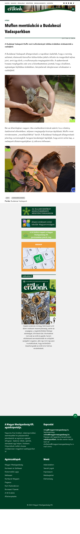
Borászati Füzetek (11, 489)
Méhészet (8, 475)
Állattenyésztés (10, 496)
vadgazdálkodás (18, 198)
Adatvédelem (49, 465)
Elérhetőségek (29, 3)
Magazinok (13, 3)
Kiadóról (7, 3)
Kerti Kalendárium (12, 486)
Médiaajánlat (21, 3)
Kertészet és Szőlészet (13, 468)
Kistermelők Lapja (12, 472)
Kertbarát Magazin (12, 479)
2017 (7, 198)
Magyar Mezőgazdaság (14, 465)
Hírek (7, 21)
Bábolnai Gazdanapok (40, 3)
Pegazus (8, 482)
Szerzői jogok (49, 468)
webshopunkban (50, 439)
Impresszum (48, 472)
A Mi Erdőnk (50, 3)
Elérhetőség (48, 479)
